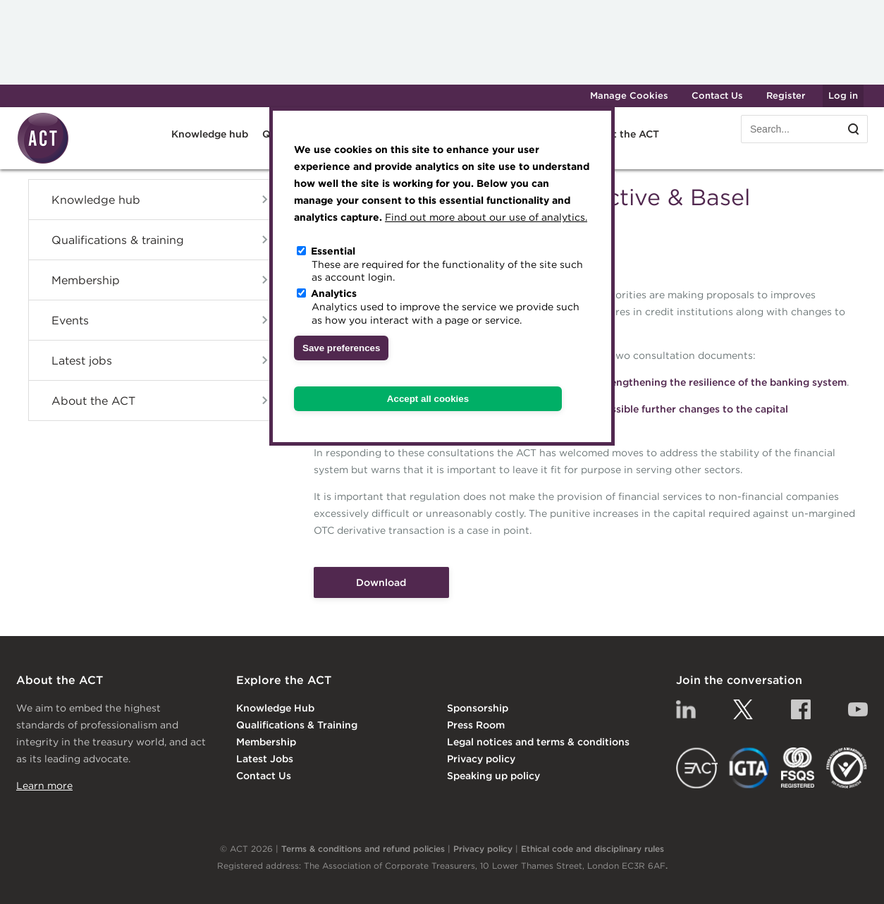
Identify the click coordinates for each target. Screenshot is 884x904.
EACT (697, 767)
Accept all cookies (428, 398)
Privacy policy (481, 758)
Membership (85, 280)
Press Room (476, 725)
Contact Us (717, 96)
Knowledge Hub (275, 708)
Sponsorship (477, 708)
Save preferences (341, 348)
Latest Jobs (264, 758)
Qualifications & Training (296, 725)
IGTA (750, 767)
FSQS (797, 767)
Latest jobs (81, 360)
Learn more (44, 785)
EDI (846, 767)
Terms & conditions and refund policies (363, 848)
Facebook (801, 709)
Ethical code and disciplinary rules (592, 848)
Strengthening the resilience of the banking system (721, 382)
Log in (843, 96)
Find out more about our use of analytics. (486, 217)
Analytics (334, 293)
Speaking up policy (493, 775)
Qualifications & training (117, 240)
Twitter (743, 709)
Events (70, 320)
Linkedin (686, 709)
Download (381, 582)
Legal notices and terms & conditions (538, 741)
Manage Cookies (629, 96)
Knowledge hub (209, 134)
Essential (333, 251)
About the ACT (622, 134)
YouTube (858, 709)
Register (785, 96)
